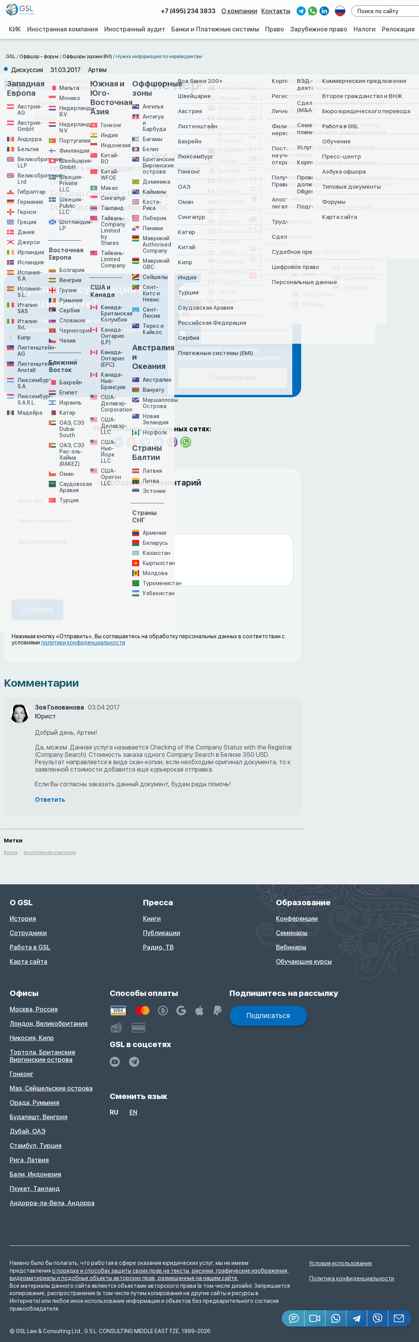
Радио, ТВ (158, 947)
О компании (240, 11)
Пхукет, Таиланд (35, 1188)
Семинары (291, 933)
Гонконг (21, 1074)
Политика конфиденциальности (351, 1278)
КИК (16, 29)
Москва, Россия (34, 1009)
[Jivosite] (293, 1318)
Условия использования (340, 1263)
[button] (315, 1318)
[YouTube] (115, 1062)
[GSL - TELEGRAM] (134, 1062)
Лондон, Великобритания (49, 1023)
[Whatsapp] (336, 1318)
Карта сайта (28, 961)
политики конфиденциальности (83, 642)
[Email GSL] (399, 1318)
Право (275, 29)
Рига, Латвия (29, 1160)
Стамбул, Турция (36, 1145)
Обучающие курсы (304, 961)
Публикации (161, 933)
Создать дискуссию (369, 100)
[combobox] (188, 315)
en (133, 1112)
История (23, 918)
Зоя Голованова (59, 707)
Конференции (297, 918)
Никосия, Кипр (32, 1038)
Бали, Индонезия (35, 1174)
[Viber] (377, 1318)
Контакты (276, 11)
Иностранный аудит (135, 29)
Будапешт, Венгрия (38, 1117)
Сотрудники (28, 933)
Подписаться (268, 1015)
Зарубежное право (319, 29)
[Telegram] (357, 1318)
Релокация (398, 29)
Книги (152, 918)
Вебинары (291, 947)
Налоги (364, 29)
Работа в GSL (30, 947)
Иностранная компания (63, 29)
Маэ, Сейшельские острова (51, 1088)
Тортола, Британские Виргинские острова (42, 1056)
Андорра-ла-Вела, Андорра (52, 1203)
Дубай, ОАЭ (27, 1131)
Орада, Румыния (34, 1102)
